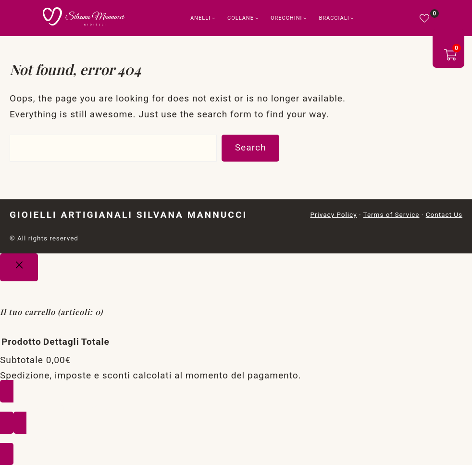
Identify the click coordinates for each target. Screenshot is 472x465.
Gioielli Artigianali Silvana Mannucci (128, 214)
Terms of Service (391, 214)
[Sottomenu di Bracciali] (352, 18)
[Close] (19, 267)
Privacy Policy (333, 214)
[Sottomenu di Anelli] (213, 18)
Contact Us (444, 214)
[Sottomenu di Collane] (257, 18)
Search (250, 147)
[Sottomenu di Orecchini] (305, 18)
